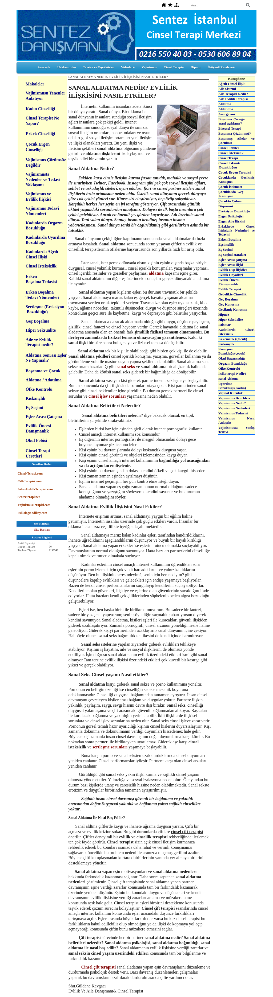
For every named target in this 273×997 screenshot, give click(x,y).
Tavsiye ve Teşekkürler (98, 67)
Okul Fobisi (36, 440)
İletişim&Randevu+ (221, 67)
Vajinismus (149, 67)
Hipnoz (195, 67)
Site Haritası (42, 530)
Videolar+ (128, 67)
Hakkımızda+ (66, 67)
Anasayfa (44, 67)
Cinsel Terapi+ (174, 67)
